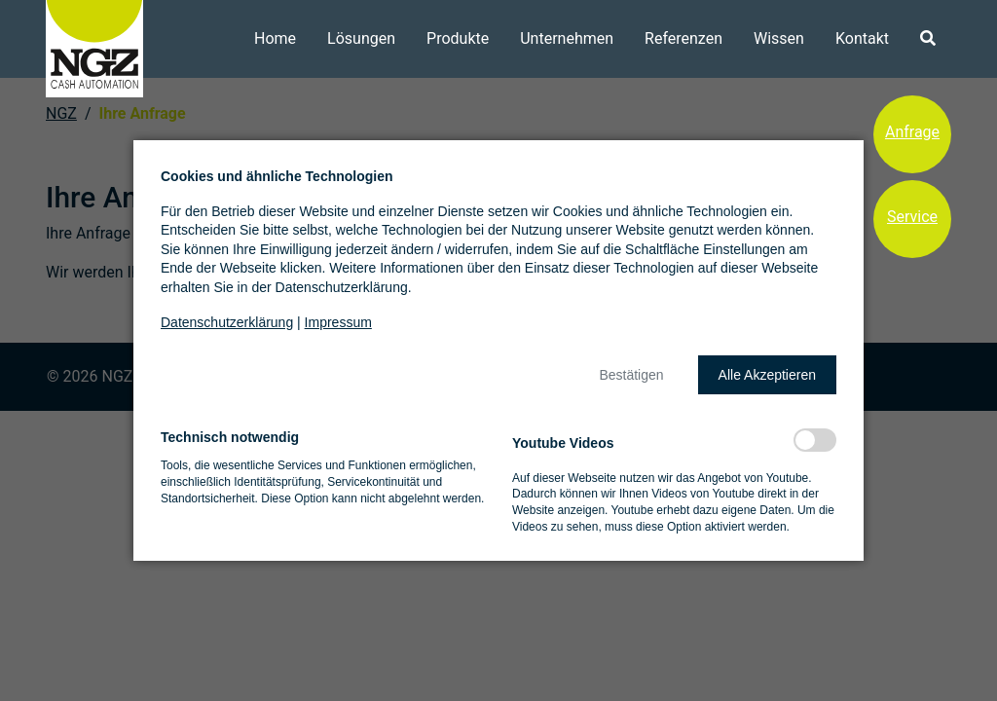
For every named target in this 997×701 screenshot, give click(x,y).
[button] (630, 374)
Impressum (338, 322)
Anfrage (912, 132)
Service (912, 216)
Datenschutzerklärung (227, 322)
